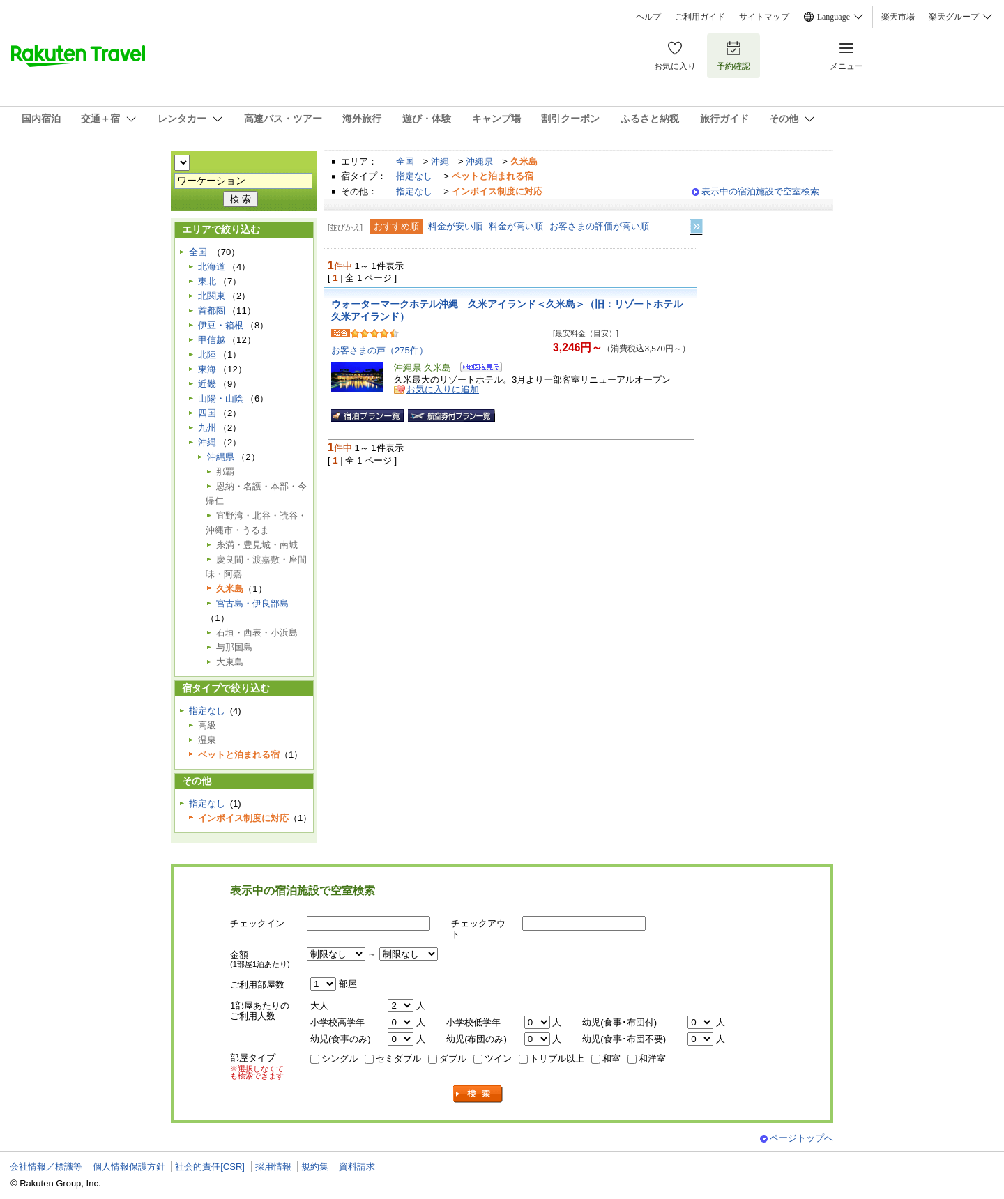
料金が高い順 (516, 226)
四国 (207, 413)
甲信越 (211, 340)
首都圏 (211, 310)
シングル (339, 1058)
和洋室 (652, 1058)
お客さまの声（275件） (379, 350)
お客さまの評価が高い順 (599, 226)
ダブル (452, 1058)
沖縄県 (479, 161)
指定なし (414, 176)
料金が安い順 (455, 226)
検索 (478, 1094)
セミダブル (398, 1058)
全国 (405, 161)
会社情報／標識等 (46, 1166)
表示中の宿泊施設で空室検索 (760, 191)
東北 (207, 281)
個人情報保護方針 (129, 1166)
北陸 (207, 354)
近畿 (207, 384)
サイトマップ (764, 17)
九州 (207, 427)
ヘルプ (648, 17)
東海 (207, 369)
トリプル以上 (557, 1058)
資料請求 (357, 1166)
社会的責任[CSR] (210, 1166)
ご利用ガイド (700, 17)
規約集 (314, 1166)
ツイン (498, 1058)
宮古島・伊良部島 (252, 603)
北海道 (211, 266)
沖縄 (440, 161)
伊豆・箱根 (220, 325)
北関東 (211, 296)
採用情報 (273, 1166)
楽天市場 (898, 17)
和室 (611, 1058)
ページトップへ (801, 1138)
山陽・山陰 (220, 398)
